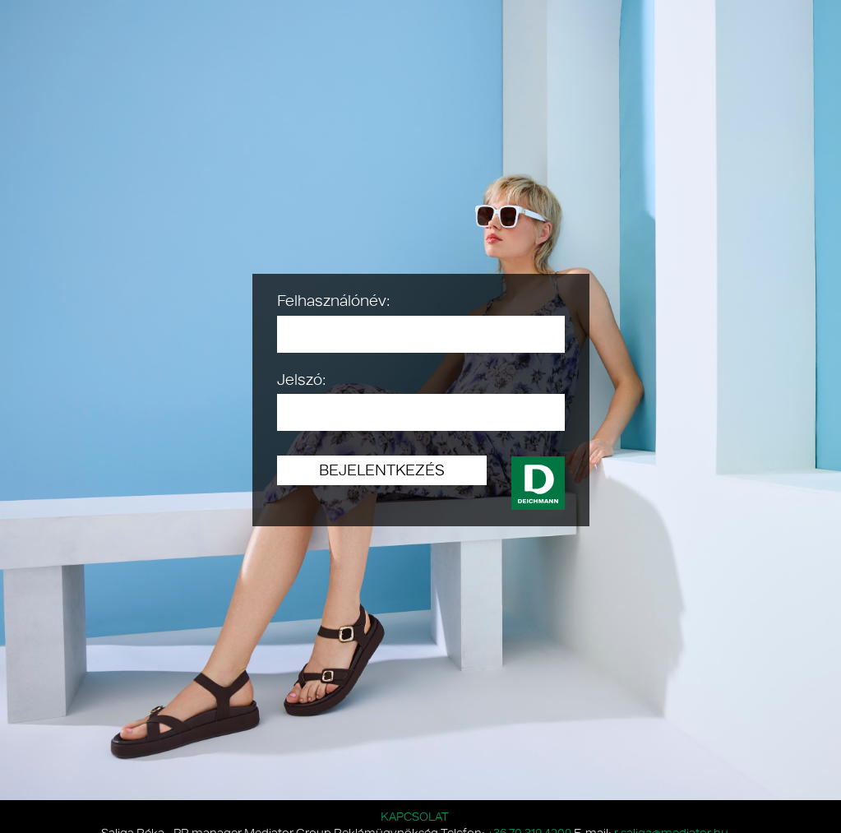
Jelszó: (301, 379)
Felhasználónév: (333, 300)
